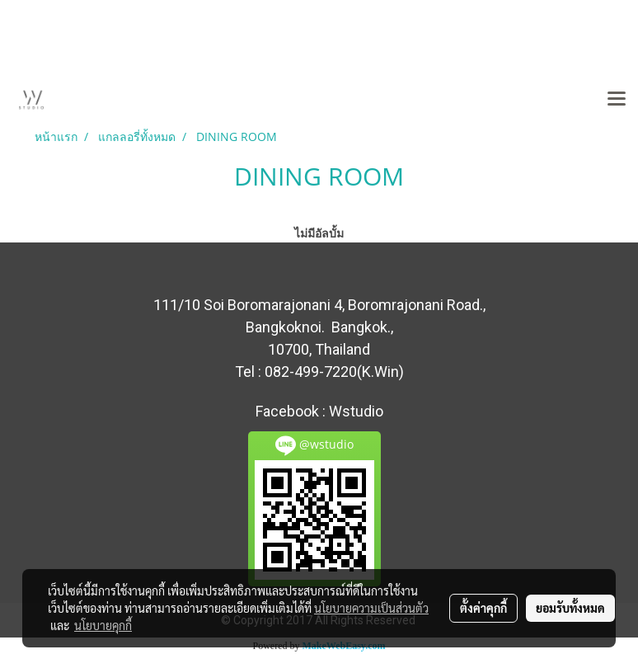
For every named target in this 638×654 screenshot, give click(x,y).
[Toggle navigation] (616, 100)
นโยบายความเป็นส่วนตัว (371, 607)
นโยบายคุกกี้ (103, 625)
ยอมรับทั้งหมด (570, 607)
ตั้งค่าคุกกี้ (483, 607)
